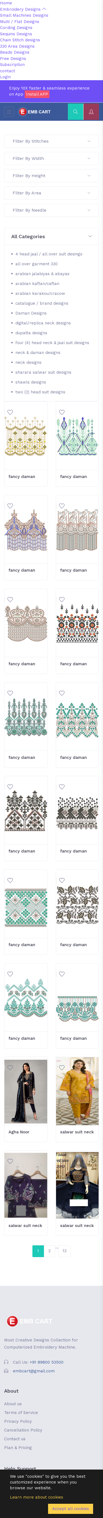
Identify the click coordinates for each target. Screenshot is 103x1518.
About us (13, 1403)
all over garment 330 (36, 263)
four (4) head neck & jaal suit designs (52, 342)
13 (64, 1250)
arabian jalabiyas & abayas (42, 273)
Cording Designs (16, 27)
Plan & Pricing (18, 1447)
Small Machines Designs (24, 15)
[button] (51, 236)
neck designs (28, 362)
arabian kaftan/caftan (37, 283)
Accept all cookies (70, 1508)
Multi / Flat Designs (19, 21)
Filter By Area (51, 192)
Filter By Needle (51, 210)
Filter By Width (51, 158)
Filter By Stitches (51, 141)
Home (6, 3)
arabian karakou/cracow (40, 293)
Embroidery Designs (23, 9)
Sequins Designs (16, 33)
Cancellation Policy (23, 1430)
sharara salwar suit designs (43, 372)
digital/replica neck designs (43, 323)
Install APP (37, 94)
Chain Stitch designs (20, 40)
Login (5, 76)
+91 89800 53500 (46, 1362)
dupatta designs (31, 332)
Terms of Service (21, 1412)
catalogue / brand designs (41, 303)
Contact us (15, 1438)
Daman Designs (31, 313)
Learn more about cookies (36, 1497)
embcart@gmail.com (34, 1371)
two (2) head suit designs (40, 392)
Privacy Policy (18, 1421)
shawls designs (30, 382)
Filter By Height (51, 175)
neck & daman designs (37, 352)
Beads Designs (14, 52)
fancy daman (22, 476)
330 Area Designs (17, 46)
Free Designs (13, 58)
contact (7, 70)
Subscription (12, 64)
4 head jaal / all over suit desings (48, 254)
